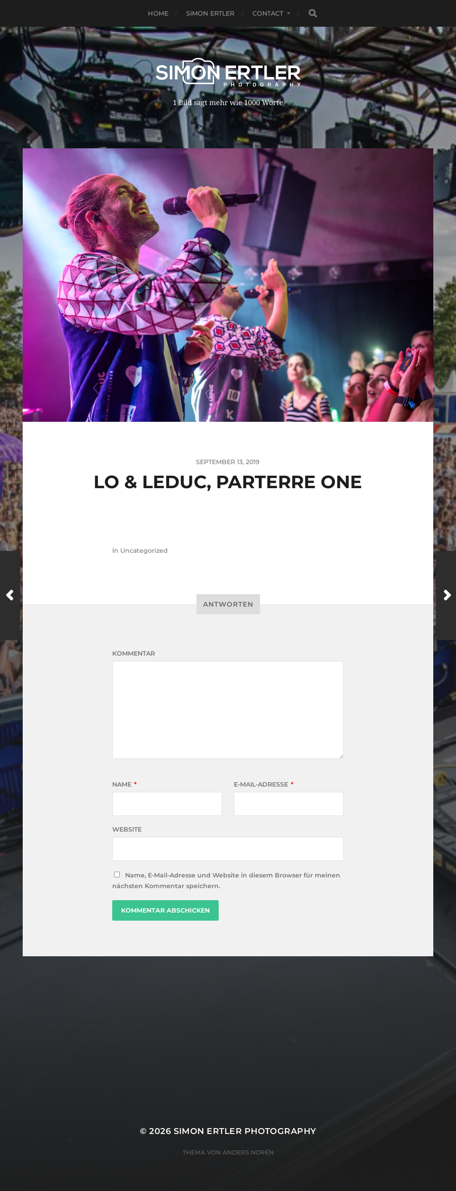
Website (127, 829)
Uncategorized (144, 551)
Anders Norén (248, 1152)
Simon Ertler (210, 13)
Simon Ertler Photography (245, 1131)
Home (158, 13)
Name (124, 784)
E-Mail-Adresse (263, 784)
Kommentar (133, 653)
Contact (268, 13)
